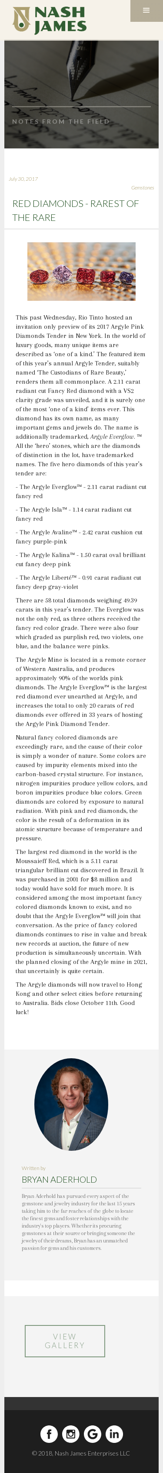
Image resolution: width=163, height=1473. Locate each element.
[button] (146, 11)
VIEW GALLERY (60, 1341)
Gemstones (142, 187)
